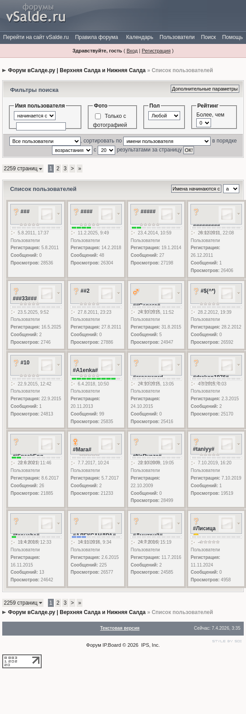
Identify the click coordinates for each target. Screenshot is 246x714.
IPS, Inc (150, 645)
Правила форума (96, 37)
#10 (25, 362)
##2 (85, 291)
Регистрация (156, 50)
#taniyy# (203, 449)
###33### (24, 298)
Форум (93, 645)
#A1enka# (85, 370)
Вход (132, 50)
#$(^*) (208, 291)
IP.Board (112, 645)
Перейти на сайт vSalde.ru (36, 37)
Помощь (232, 37)
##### (148, 211)
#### (87, 211)
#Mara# (82, 449)
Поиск (208, 37)
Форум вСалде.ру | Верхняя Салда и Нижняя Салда (77, 70)
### (25, 211)
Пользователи (177, 37)
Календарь (139, 37)
